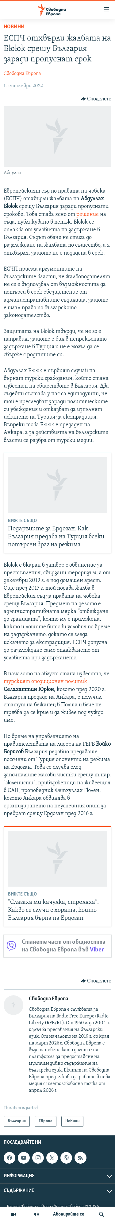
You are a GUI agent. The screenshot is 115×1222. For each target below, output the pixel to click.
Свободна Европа (22, 73)
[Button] (96, 99)
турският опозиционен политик (45, 682)
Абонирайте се (68, 1214)
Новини (14, 27)
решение (87, 214)
